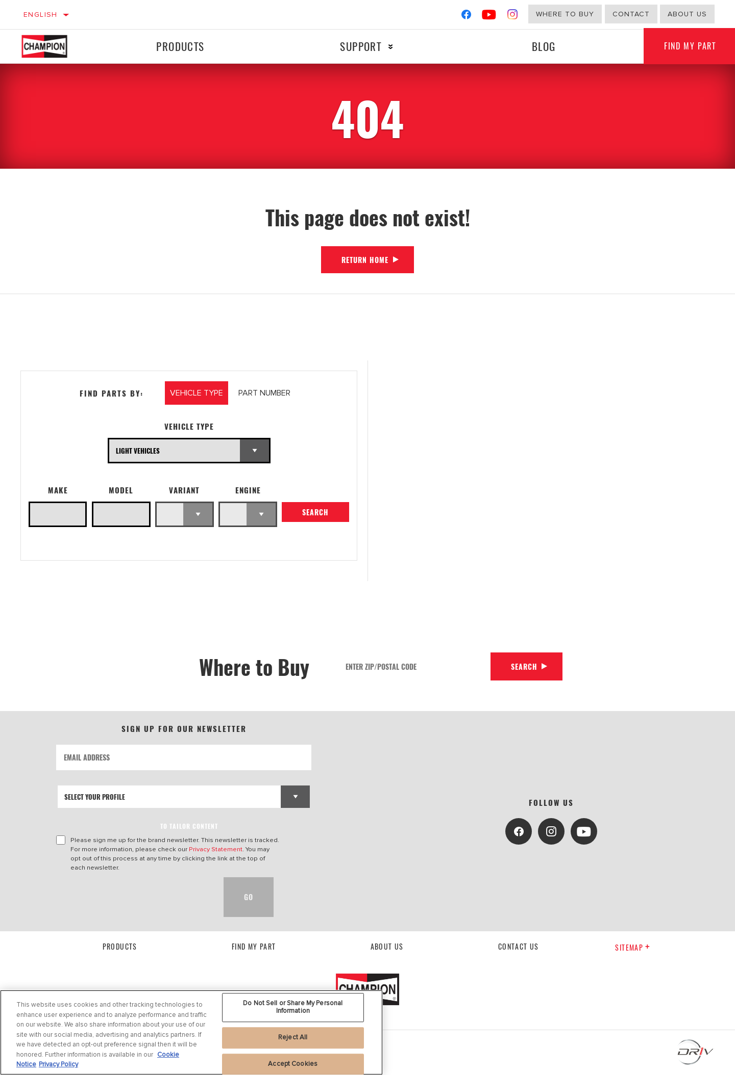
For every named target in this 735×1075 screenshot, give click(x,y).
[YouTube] (489, 16)
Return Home (364, 259)
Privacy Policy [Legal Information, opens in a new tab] (58, 1064)
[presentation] (133, 897)
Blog (544, 46)
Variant (184, 490)
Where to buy (565, 14)
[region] (191, 1032)
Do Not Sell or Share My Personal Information (292, 1007)
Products (180, 46)
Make (58, 490)
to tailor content (189, 826)
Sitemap (632, 947)
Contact (631, 14)
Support (360, 46)
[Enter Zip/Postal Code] (414, 666)
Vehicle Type (189, 426)
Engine (248, 490)
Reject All (292, 1037)
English (40, 14)
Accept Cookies (292, 1064)
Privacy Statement (215, 849)
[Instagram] (512, 16)
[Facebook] (466, 16)
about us (687, 14)
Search (315, 512)
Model (121, 490)
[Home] (54, 46)
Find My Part (254, 946)
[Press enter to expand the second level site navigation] (390, 46)
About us (387, 946)
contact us (518, 946)
